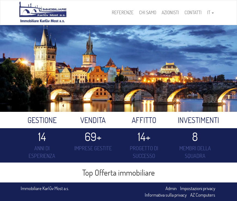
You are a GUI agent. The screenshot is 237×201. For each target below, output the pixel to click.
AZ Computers (202, 195)
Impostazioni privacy (197, 188)
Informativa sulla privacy (166, 195)
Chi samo (147, 12)
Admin (171, 188)
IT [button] (210, 12)
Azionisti (170, 12)
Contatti (193, 12)
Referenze (123, 12)
